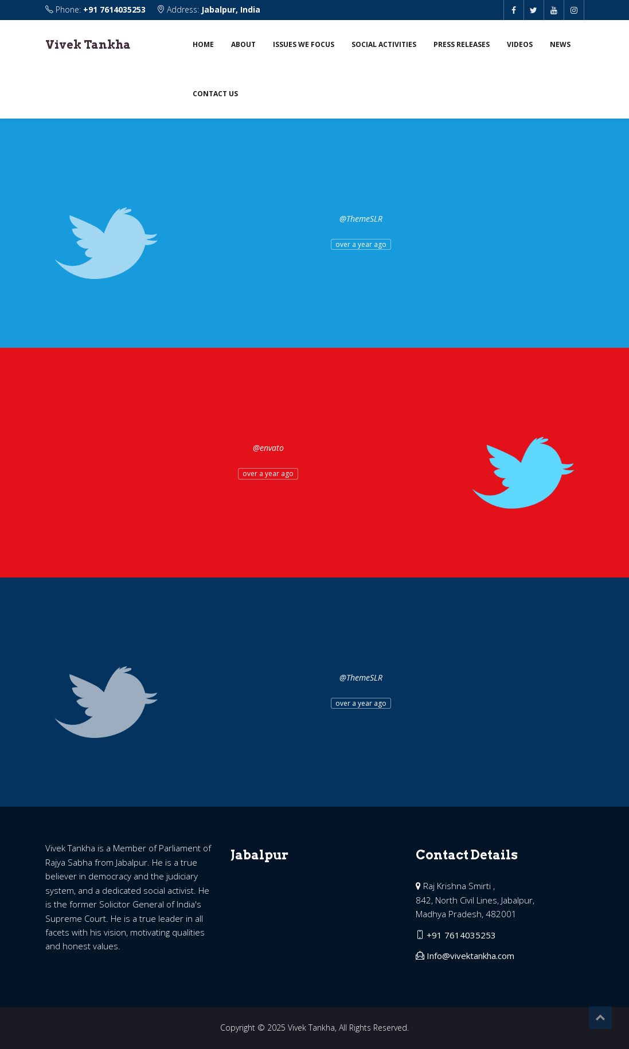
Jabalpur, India (230, 9)
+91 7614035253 (114, 9)
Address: (208, 9)
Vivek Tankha (88, 45)
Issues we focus (303, 44)
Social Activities (383, 44)
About (243, 44)
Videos (520, 44)
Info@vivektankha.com (470, 955)
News (560, 44)
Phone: (96, 9)
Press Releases (461, 44)
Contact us (215, 94)
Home (203, 44)
